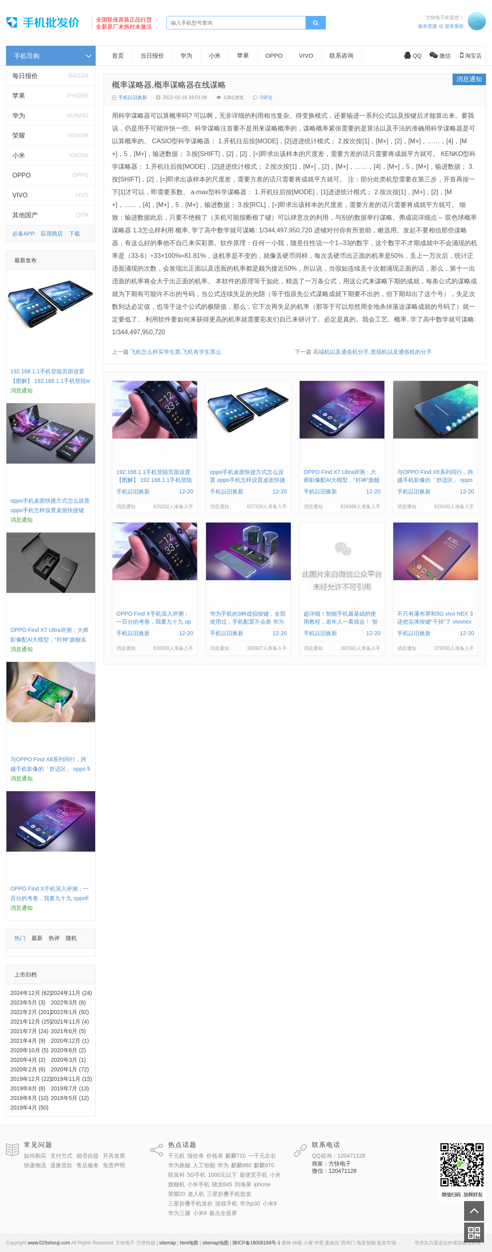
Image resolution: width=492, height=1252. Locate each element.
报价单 (195, 1156)
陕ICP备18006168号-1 (256, 1243)
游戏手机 (226, 1203)
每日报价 (25, 75)
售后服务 (87, 1165)
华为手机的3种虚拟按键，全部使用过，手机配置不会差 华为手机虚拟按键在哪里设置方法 (248, 621)
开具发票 (114, 1156)
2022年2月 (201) (31, 1012)
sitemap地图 (215, 1243)
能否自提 (87, 1156)
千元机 (176, 1156)
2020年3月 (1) (68, 1060)
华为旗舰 (179, 1165)
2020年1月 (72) (70, 1069)
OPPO (21, 175)
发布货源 (427, 26)
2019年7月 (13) (70, 1088)
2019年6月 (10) (29, 1098)
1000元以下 (222, 1175)
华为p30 (250, 1203)
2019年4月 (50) (29, 1107)
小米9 (270, 1203)
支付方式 (61, 1156)
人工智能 (204, 1165)
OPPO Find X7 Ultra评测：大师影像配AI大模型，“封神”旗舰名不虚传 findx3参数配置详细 (49, 639)
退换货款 (61, 1165)
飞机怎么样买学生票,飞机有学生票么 (175, 352)
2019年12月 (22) (31, 1079)
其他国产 (25, 215)
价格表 (214, 1156)
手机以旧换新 (132, 97)
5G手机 (196, 1175)
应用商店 (52, 233)
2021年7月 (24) (29, 1031)
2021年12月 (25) (31, 1021)
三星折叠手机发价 (190, 1203)
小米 (18, 155)
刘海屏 (243, 1184)
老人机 (196, 1194)
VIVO (19, 195)
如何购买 (35, 1156)
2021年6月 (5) (68, 1031)
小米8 (200, 1213)
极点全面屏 (223, 1213)
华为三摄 (179, 1213)
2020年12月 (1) (70, 1040)
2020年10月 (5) (29, 1050)
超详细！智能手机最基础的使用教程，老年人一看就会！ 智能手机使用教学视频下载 (341, 621)
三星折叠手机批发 (229, 1194)
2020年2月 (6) (27, 1069)
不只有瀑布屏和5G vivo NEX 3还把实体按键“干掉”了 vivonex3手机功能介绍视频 (435, 621)
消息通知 (469, 79)
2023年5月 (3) (27, 1002)
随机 (71, 938)
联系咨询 (341, 55)
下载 (74, 233)
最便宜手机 (253, 1175)
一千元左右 (262, 1156)
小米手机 (198, 1184)
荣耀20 (177, 1194)
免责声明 (114, 1165)
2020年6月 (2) (68, 1050)
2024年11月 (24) (71, 993)
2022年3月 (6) (68, 1002)
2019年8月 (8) (27, 1088)
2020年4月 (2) (27, 1060)
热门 (19, 938)
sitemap (167, 1243)
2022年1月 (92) (70, 1012)
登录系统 (454, 26)
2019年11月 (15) (71, 1079)
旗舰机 (176, 1184)
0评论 (266, 97)
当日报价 (152, 55)
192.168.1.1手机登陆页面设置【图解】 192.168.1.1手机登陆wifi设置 (50, 381)
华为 (18, 115)
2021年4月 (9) (27, 1040)
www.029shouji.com (49, 1243)
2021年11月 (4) (70, 1021)
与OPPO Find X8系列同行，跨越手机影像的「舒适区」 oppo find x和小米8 (50, 769)
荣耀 (18, 135)
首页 (118, 55)
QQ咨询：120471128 (338, 1156)
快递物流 (35, 1165)
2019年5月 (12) (70, 1098)
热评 (54, 938)
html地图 (189, 1243)
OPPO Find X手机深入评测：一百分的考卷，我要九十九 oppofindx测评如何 (49, 898)
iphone (262, 1184)
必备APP (23, 233)
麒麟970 (264, 1165)
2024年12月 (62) (31, 993)
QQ (412, 56)
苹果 (18, 95)
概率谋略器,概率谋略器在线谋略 (169, 84)
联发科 (176, 1175)
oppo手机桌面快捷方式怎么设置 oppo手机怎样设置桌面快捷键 (247, 480)
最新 (37, 938)
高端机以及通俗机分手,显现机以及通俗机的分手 (372, 352)
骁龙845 (222, 1184)
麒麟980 (241, 1165)
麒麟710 (235, 1156)
